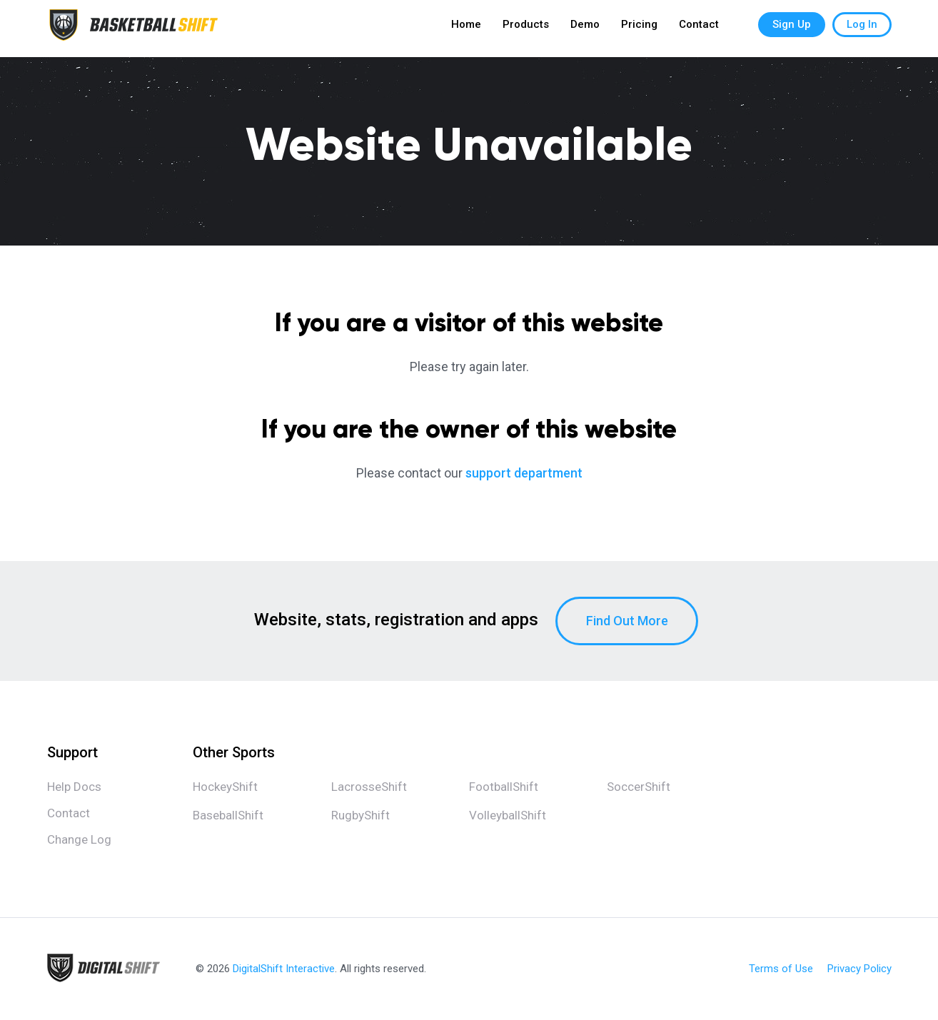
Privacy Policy (859, 969)
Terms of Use (781, 969)
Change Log (79, 839)
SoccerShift (638, 786)
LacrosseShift (369, 786)
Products (526, 28)
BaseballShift (228, 815)
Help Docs (74, 786)
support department (524, 472)
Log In (862, 28)
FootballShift (503, 786)
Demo (585, 28)
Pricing (639, 28)
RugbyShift (360, 815)
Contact (699, 28)
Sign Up (791, 28)
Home (466, 28)
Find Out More (627, 620)
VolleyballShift (507, 815)
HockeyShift (225, 786)
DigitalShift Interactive (284, 968)
